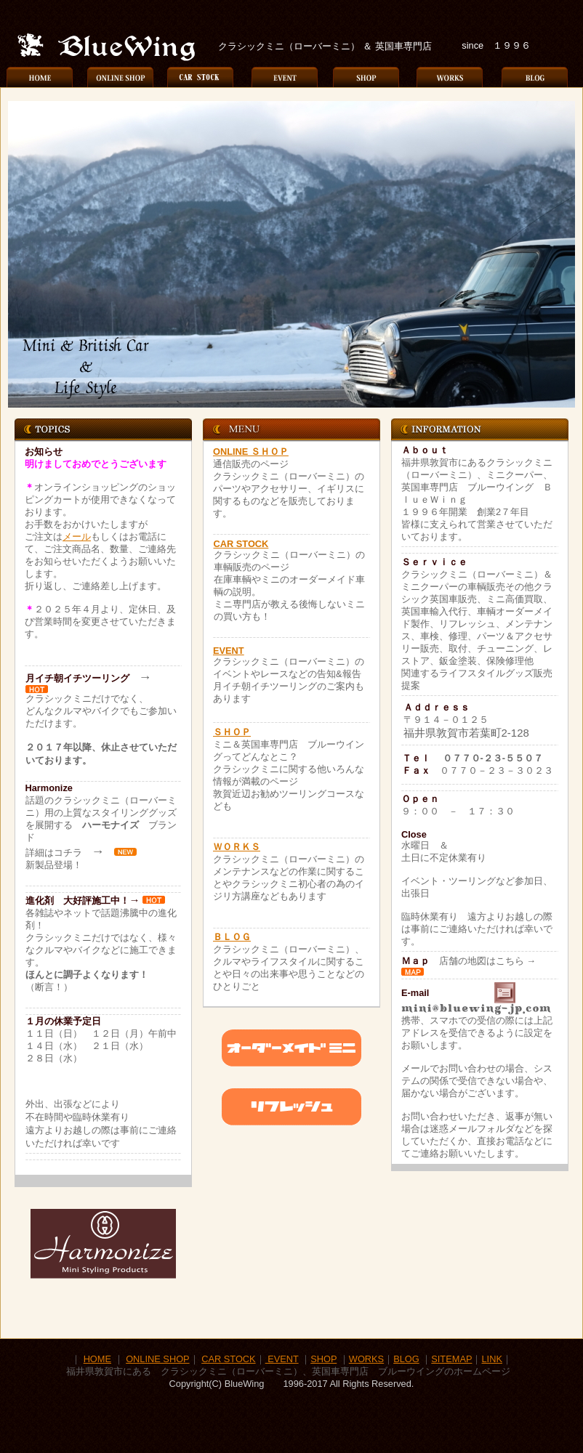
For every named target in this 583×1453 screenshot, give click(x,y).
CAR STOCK (241, 543)
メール (77, 536)
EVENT (228, 650)
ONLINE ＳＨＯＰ (251, 451)
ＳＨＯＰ (232, 731)
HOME (97, 1358)
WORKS (366, 1358)
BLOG (406, 1358)
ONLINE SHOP (157, 1358)
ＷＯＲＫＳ (236, 846)
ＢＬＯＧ (232, 936)
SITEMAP (451, 1358)
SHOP (323, 1358)
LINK (491, 1358)
